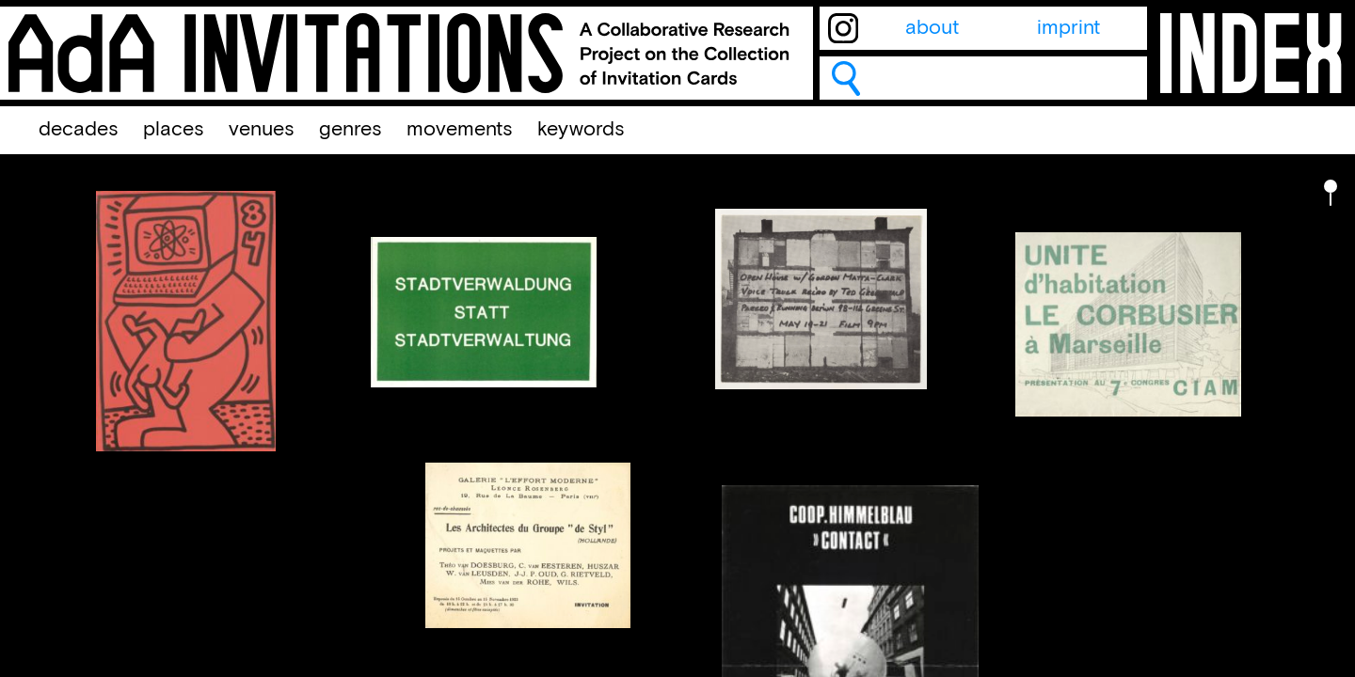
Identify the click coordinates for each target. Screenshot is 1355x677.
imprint (1068, 28)
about (932, 28)
